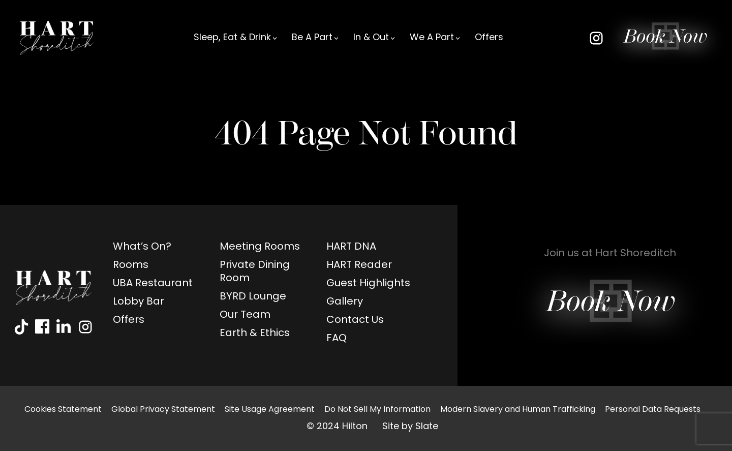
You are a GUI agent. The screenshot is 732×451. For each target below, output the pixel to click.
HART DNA (351, 247)
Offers (489, 38)
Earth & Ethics (255, 333)
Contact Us (355, 320)
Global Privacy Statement (163, 410)
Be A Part (312, 38)
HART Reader (359, 265)
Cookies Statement (63, 410)
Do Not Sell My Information (377, 410)
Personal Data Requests (652, 410)
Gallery (344, 302)
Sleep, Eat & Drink (232, 38)
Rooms (130, 265)
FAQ (336, 339)
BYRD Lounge (253, 297)
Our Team (245, 315)
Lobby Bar (138, 302)
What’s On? (142, 247)
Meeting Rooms (260, 247)
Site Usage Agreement (270, 410)
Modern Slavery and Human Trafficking (517, 410)
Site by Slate (410, 427)
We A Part (432, 38)
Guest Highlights (368, 284)
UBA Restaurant (153, 284)
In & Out (371, 38)
